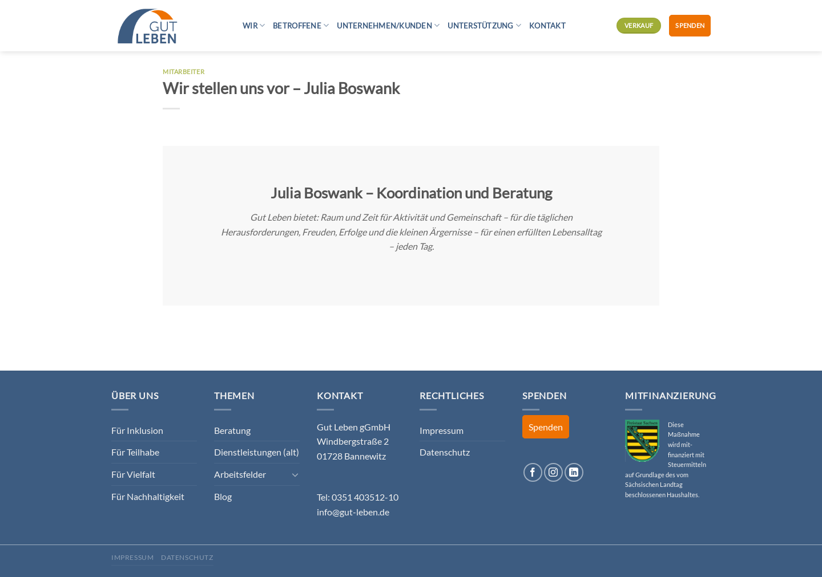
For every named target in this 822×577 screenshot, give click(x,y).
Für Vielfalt (133, 474)
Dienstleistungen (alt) (256, 451)
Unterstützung (484, 25)
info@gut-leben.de (353, 511)
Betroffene (301, 25)
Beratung (232, 430)
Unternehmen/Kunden (388, 25)
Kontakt (547, 25)
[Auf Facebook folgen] (532, 472)
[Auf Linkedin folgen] (574, 472)
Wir (254, 25)
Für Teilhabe (135, 451)
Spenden (689, 25)
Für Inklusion (137, 430)
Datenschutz (445, 451)
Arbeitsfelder (240, 474)
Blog (223, 496)
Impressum (442, 430)
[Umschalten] (295, 474)
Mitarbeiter (183, 71)
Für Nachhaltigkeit (147, 496)
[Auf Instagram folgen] (553, 472)
